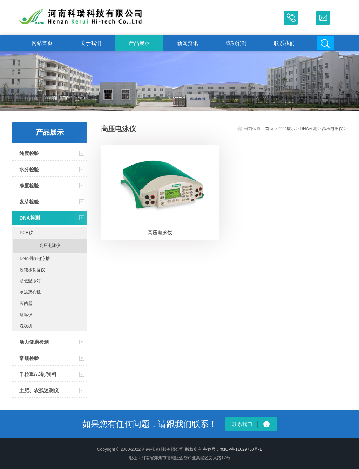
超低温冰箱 (30, 281)
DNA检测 (29, 218)
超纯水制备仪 (32, 269)
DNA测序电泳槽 (34, 258)
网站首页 (42, 43)
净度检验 (29, 185)
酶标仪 (26, 314)
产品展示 (139, 43)
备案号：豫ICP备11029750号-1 (232, 449)
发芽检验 (29, 202)
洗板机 (26, 325)
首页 (269, 128)
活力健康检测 (34, 342)
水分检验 (29, 169)
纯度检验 (29, 153)
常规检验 (29, 358)
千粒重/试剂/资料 (37, 374)
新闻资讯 (187, 43)
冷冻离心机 (30, 292)
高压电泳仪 (49, 245)
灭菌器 (26, 303)
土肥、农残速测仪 (39, 390)
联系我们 (284, 43)
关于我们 (90, 43)
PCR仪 (26, 232)
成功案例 (235, 43)
